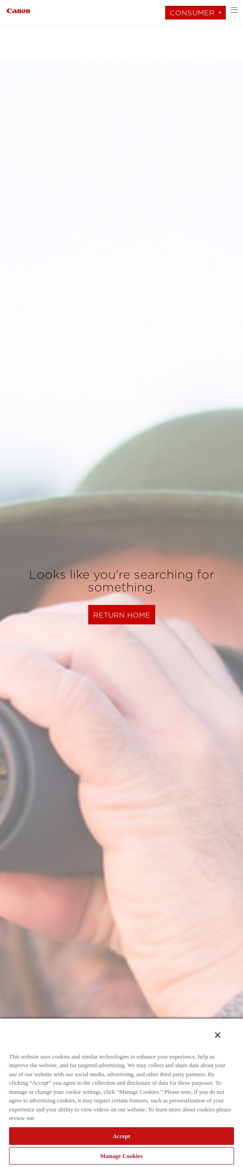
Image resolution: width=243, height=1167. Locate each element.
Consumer (192, 13)
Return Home (121, 615)
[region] (121, 1092)
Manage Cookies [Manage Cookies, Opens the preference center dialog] (121, 1156)
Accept (121, 1136)
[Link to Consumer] (18, 9)
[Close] (218, 1035)
